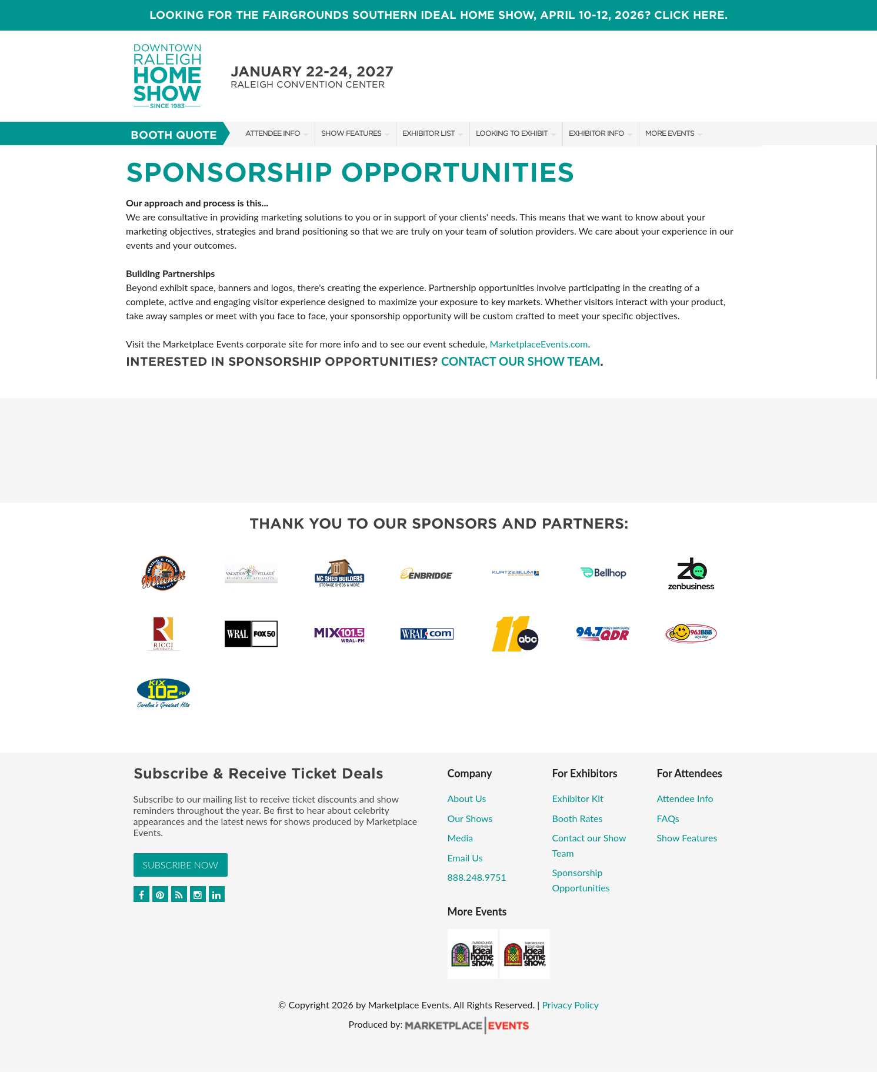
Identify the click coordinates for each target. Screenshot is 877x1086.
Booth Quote (174, 135)
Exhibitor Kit (577, 798)
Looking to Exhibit (512, 133)
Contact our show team (520, 361)
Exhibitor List (428, 133)
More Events (669, 133)
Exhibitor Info (596, 133)
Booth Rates (577, 818)
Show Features (351, 133)
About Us (467, 798)
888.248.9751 (477, 877)
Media (460, 837)
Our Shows (470, 818)
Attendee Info (272, 133)
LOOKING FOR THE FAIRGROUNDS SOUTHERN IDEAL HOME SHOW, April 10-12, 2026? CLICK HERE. (438, 15)
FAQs (668, 818)
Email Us (465, 857)
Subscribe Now (180, 864)
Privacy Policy (570, 1004)
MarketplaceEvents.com (538, 343)
